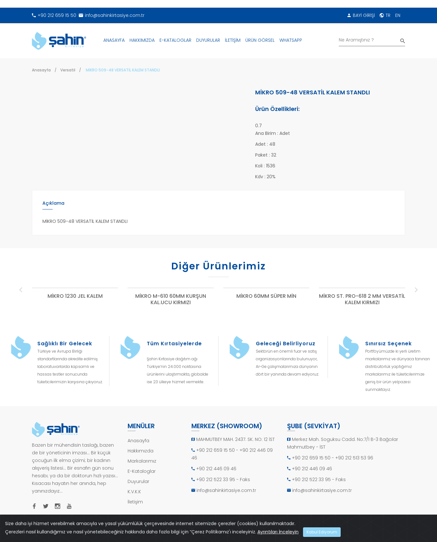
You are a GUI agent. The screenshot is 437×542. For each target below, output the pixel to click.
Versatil (67, 70)
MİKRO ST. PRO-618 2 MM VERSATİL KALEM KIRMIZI (362, 299)
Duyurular (138, 481)
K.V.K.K (134, 491)
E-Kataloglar (142, 471)
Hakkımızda (140, 451)
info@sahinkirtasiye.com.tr (111, 15)
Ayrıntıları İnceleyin (278, 532)
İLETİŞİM (233, 40)
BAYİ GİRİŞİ (361, 15)
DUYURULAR (208, 40)
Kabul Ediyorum (322, 532)
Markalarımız (142, 461)
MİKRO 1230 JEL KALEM (75, 296)
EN (397, 15)
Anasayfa (41, 70)
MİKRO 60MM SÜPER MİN (266, 296)
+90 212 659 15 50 (54, 15)
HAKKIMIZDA (142, 40)
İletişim (135, 502)
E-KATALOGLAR (175, 40)
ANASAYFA (114, 40)
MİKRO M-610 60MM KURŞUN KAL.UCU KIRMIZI (170, 299)
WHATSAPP (290, 40)
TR (385, 15)
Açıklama (53, 203)
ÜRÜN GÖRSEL (260, 40)
